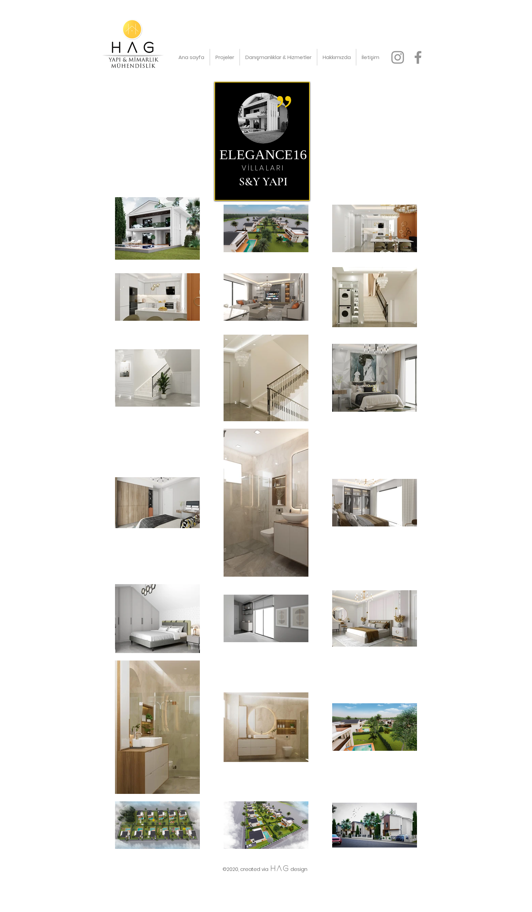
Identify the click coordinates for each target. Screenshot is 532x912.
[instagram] (397, 57)
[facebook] (418, 57)
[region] (262, 141)
